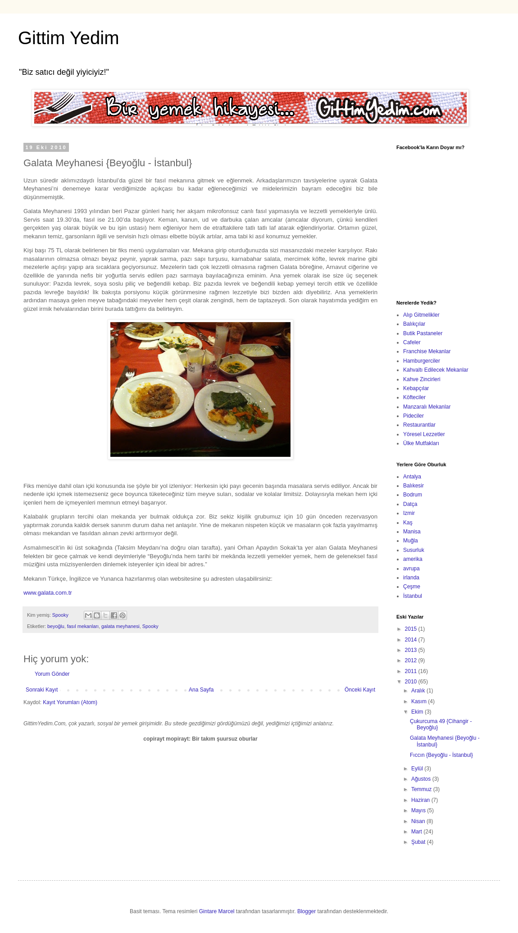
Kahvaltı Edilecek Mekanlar (435, 370)
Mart (417, 831)
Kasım (419, 701)
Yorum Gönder (52, 674)
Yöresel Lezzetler (424, 434)
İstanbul (412, 596)
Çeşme (411, 586)
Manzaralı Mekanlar (426, 407)
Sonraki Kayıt (42, 690)
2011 (411, 671)
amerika (413, 559)
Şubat (419, 842)
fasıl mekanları (83, 626)
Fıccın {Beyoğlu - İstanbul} (441, 755)
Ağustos (421, 779)
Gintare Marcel (217, 911)
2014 (411, 640)
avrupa (411, 568)
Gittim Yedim (68, 38)
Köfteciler (414, 397)
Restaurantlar (419, 425)
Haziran (421, 800)
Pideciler (413, 416)
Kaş (408, 522)
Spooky (150, 626)
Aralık (419, 690)
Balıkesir (413, 485)
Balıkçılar (414, 324)
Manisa (412, 531)
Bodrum (412, 495)
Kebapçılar (416, 388)
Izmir (409, 513)
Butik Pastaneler (422, 333)
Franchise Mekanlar (426, 351)
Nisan (419, 821)
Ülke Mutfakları (421, 443)
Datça (410, 504)
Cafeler (412, 342)
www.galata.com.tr (47, 592)
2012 (411, 660)
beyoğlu (55, 626)
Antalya (412, 476)
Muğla (410, 540)
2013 (411, 650)
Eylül (417, 768)
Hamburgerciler (421, 361)
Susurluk (413, 550)
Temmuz (422, 789)
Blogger (306, 911)
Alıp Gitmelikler (421, 315)
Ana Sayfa (201, 690)
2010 (411, 681)
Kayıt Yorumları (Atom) (70, 702)
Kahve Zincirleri (422, 379)
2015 (411, 629)
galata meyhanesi (120, 626)
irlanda (411, 577)
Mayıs (419, 810)
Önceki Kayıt (360, 690)
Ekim (418, 712)
